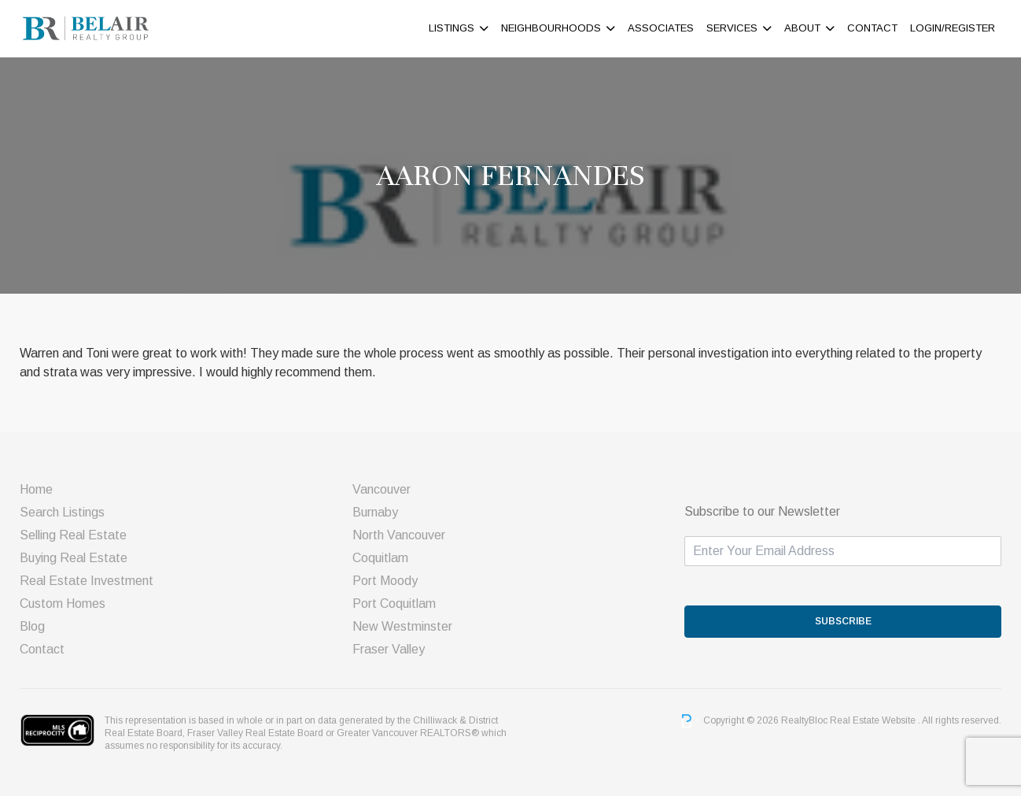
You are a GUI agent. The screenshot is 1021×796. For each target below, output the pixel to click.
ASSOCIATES (661, 28)
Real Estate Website (874, 720)
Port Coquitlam (394, 603)
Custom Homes (62, 603)
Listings (451, 28)
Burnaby (375, 512)
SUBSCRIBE (843, 621)
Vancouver (381, 489)
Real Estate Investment (86, 580)
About (802, 28)
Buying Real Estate (73, 558)
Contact (872, 28)
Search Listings (62, 512)
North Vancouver (398, 535)
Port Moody (385, 580)
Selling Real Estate (73, 535)
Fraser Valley (388, 649)
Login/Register (952, 28)
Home (36, 489)
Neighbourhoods (551, 28)
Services (731, 28)
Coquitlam (380, 558)
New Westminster (402, 626)
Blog (32, 626)
